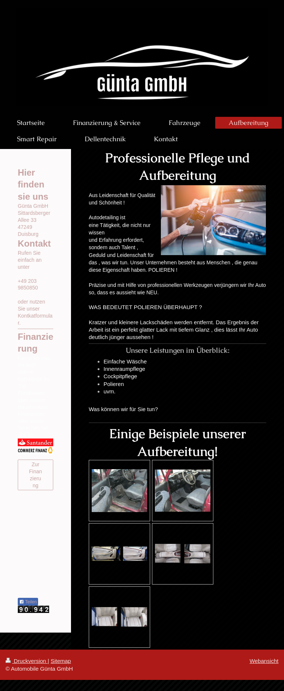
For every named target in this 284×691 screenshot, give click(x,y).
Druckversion (27, 661)
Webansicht (264, 661)
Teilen (28, 601)
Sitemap (61, 661)
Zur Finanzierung (35, 474)
